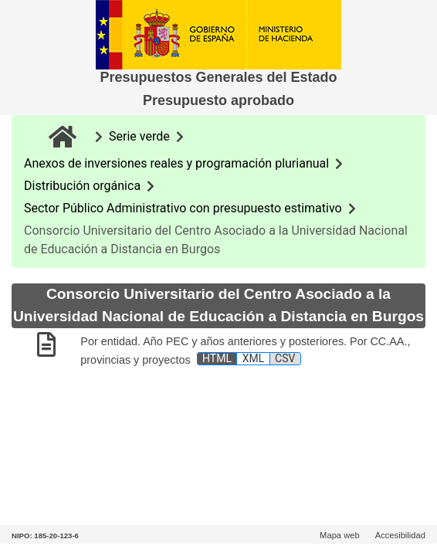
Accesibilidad (400, 535)
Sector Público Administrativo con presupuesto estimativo (183, 208)
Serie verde (139, 136)
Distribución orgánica (82, 185)
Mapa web (340, 535)
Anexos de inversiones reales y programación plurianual (176, 163)
